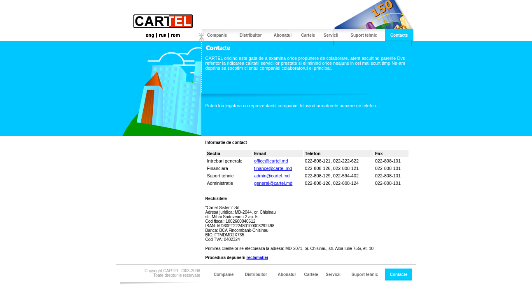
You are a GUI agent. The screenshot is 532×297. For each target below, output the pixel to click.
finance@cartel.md (273, 168)
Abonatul (283, 35)
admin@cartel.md (271, 175)
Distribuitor (251, 35)
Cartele (308, 35)
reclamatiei (257, 257)
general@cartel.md (273, 183)
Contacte (399, 35)
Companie (217, 35)
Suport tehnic (363, 35)
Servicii (331, 35)
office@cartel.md (271, 160)
